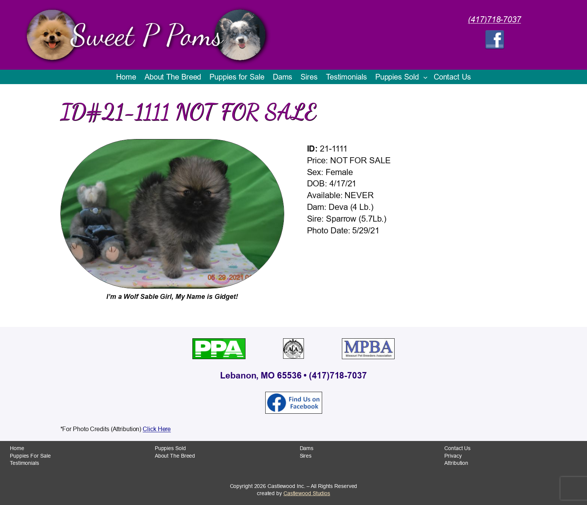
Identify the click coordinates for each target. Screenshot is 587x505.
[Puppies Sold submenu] (425, 77)
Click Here (157, 428)
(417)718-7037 (494, 20)
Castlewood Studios (306, 493)
